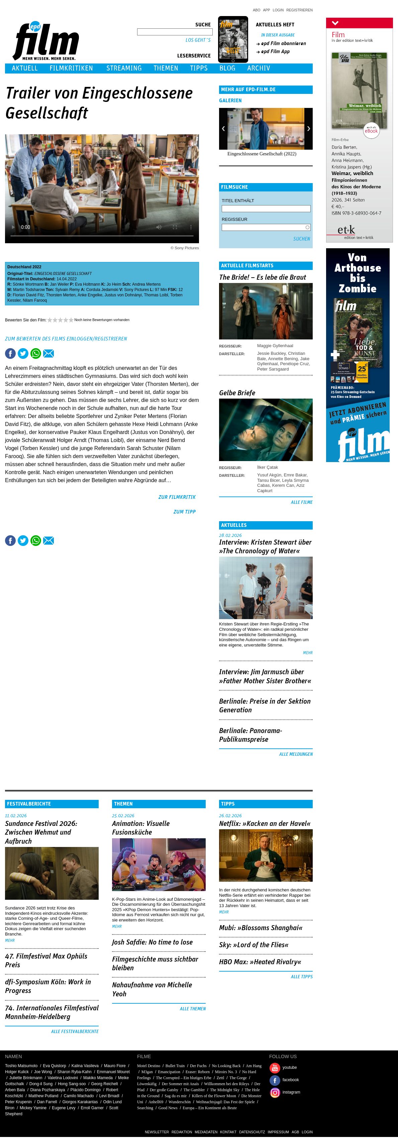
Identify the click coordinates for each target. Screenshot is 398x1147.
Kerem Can (283, 485)
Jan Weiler (59, 284)
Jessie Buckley (271, 353)
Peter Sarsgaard (273, 369)
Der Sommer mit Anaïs (180, 1084)
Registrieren (299, 10)
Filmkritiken (71, 68)
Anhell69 (156, 1102)
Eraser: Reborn (198, 1071)
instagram (291, 1092)
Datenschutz (252, 1132)
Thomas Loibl (156, 295)
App (266, 10)
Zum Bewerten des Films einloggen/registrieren (66, 338)
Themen (166, 68)
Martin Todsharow (29, 289)
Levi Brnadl (109, 1096)
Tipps (199, 68)
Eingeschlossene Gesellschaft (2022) (261, 153)
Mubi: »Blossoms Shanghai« (261, 928)
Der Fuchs (198, 1065)
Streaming (124, 68)
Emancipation (169, 1071)
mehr (308, 653)
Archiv (258, 68)
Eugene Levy (63, 1108)
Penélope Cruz (294, 363)
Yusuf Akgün (269, 474)
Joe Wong (43, 1071)
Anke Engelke (90, 295)
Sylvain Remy (67, 289)
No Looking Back (226, 1065)
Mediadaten (206, 1132)
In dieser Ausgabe (278, 35)
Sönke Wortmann (28, 284)
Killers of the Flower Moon (214, 1096)
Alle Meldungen (296, 754)
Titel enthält (238, 200)
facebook (291, 1080)
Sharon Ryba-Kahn (75, 1071)
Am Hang (254, 1065)
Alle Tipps (302, 977)
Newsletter (157, 1132)
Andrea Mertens (146, 284)
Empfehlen (48, 353)
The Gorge (237, 1078)
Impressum (278, 1132)
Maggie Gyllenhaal (275, 345)
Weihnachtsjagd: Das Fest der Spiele (225, 1102)
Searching (145, 1108)
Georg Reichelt (104, 1084)
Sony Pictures (136, 289)
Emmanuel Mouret (113, 1071)
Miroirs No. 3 (226, 1071)
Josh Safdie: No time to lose (152, 942)
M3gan (147, 1071)
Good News (168, 1108)
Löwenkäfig (147, 1084)
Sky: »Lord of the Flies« (254, 945)
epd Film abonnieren (283, 43)
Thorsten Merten (61, 295)
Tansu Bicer (268, 480)
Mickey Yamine (33, 1108)
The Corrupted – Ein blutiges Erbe (183, 1078)
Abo (256, 10)
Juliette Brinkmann (25, 1078)
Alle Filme (302, 502)
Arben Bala (15, 1090)
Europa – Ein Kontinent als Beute (210, 1108)
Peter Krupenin (18, 1102)
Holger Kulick (17, 1071)
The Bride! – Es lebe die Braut (262, 277)
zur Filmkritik (177, 497)
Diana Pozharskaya (47, 1090)
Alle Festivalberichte (75, 1031)
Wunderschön (180, 1102)
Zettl (220, 1078)
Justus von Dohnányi (123, 295)
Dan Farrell (47, 1102)
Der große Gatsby (164, 1090)
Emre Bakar (295, 474)
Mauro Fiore (115, 1065)
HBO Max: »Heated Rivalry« (260, 962)
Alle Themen (193, 1009)
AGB (295, 1132)
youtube (290, 1067)
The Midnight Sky (224, 1090)
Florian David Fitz (28, 295)
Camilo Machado (79, 1096)
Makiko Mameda (98, 1078)
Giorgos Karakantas (80, 1102)
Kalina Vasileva (85, 1065)
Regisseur (234, 219)
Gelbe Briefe (237, 393)
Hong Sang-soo (72, 1084)
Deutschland (19, 267)
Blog (227, 68)
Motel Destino (148, 1065)
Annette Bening (283, 358)
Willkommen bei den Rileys (226, 1084)
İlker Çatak (267, 467)
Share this (10, 353)
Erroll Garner (92, 1108)
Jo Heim (114, 284)
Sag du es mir (176, 1096)
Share (35, 353)
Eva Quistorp (54, 1065)
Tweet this (23, 353)
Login (278, 10)
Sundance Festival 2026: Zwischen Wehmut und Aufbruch (41, 832)
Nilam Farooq (35, 300)
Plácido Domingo (86, 1090)
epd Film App (275, 51)
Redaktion (182, 1132)
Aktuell (25, 68)
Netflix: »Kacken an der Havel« (265, 824)
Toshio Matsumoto (21, 1065)
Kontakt (228, 1132)
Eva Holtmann (87, 284)
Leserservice (194, 55)
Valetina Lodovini (62, 1078)
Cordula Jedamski (102, 289)
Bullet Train (175, 1065)
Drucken (61, 353)
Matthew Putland (43, 1096)
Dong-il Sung (41, 1084)
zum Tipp (185, 512)
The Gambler (194, 1090)
